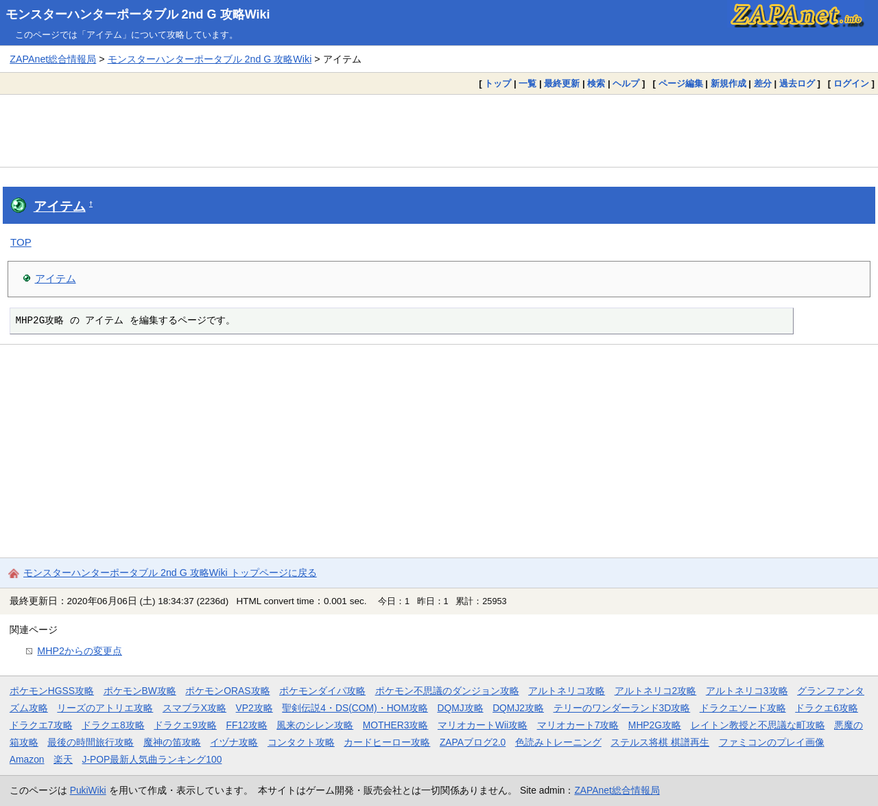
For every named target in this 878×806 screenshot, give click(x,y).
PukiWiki (88, 790)
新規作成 (728, 83)
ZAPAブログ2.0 (473, 742)
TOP (21, 242)
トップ (497, 83)
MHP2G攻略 (654, 724)
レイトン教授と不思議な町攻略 (758, 724)
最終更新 (562, 83)
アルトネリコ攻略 (566, 690)
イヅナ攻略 (234, 742)
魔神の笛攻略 (172, 742)
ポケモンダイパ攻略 (322, 690)
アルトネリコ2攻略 (656, 690)
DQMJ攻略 (460, 707)
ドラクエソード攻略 (743, 707)
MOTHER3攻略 (396, 724)
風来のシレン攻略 (314, 724)
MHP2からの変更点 (79, 650)
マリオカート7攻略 (578, 724)
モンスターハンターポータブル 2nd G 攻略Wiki (137, 14)
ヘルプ (626, 83)
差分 (763, 83)
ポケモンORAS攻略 (227, 690)
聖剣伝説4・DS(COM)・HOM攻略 (355, 707)
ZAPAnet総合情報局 (53, 59)
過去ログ (797, 83)
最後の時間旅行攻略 (90, 742)
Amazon (27, 759)
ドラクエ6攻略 (826, 707)
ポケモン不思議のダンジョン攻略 (447, 690)
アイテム (60, 206)
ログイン (851, 83)
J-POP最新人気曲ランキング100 (152, 759)
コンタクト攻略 (301, 742)
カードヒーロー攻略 (387, 742)
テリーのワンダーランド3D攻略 (622, 707)
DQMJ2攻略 (518, 707)
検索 (596, 83)
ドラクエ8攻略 (113, 724)
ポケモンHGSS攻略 (52, 690)
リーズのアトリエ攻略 (105, 707)
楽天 (63, 759)
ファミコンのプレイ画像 (771, 742)
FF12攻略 (246, 724)
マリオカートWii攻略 (482, 724)
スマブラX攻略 (194, 707)
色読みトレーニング (558, 742)
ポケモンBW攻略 (140, 690)
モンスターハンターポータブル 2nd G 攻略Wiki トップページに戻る (170, 572)
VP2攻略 (254, 707)
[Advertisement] (439, 130)
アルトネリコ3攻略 (747, 690)
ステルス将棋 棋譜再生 (659, 742)
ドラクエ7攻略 (41, 724)
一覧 (527, 83)
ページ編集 (680, 83)
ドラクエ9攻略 (185, 724)
